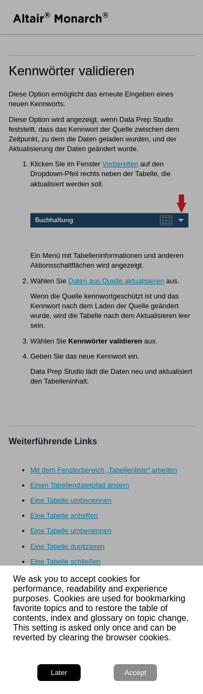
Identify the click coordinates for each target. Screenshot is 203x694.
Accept (136, 673)
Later (59, 673)
